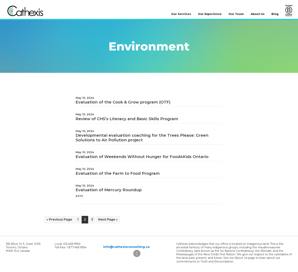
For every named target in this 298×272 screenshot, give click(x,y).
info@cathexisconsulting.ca (126, 247)
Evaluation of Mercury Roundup (109, 190)
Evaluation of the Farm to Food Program (118, 173)
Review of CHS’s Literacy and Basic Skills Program (127, 118)
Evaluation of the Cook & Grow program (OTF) (123, 102)
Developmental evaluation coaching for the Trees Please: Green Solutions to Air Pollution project (142, 137)
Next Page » (108, 220)
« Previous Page (59, 220)
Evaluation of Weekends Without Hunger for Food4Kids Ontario (142, 156)
